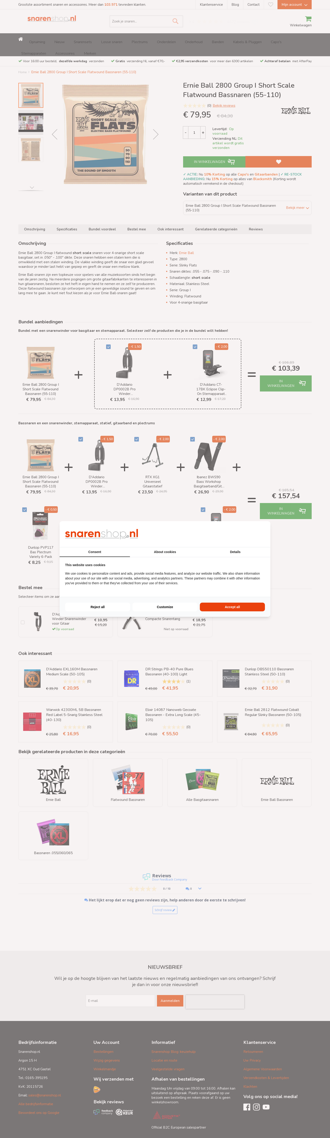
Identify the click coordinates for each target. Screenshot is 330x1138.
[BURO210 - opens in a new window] (248, 534)
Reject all (97, 607)
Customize (165, 607)
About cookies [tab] (165, 552)
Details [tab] (235, 552)
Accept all (232, 607)
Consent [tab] (94, 552)
